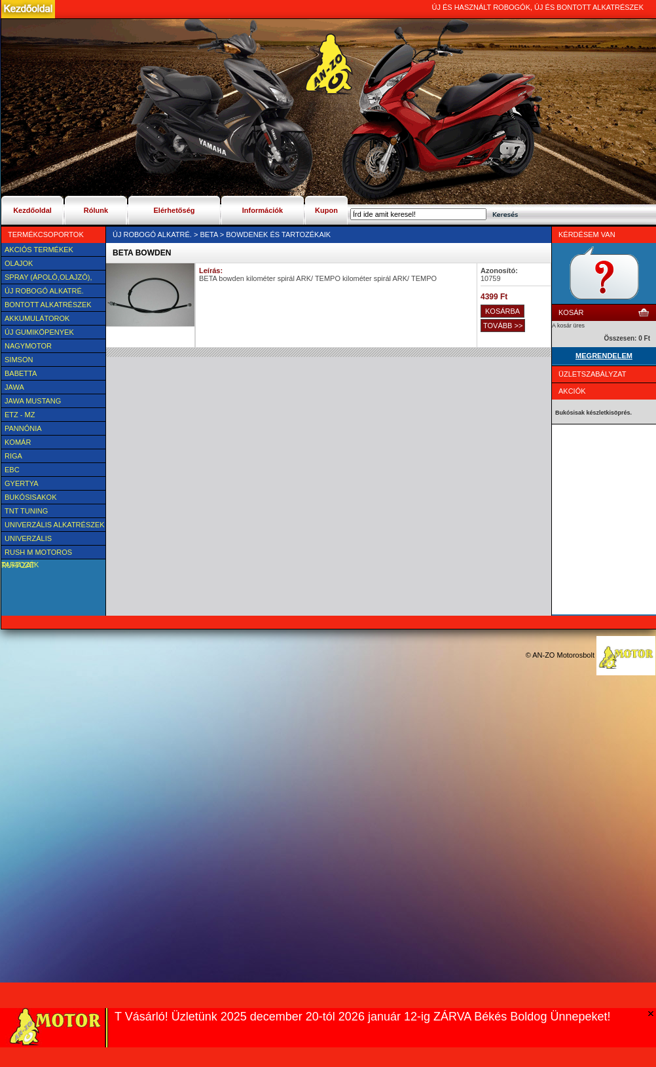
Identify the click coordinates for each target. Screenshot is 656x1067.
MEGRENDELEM (603, 356)
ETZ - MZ (20, 415)
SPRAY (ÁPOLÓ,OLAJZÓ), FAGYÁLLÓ (46, 278)
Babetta (21, 373)
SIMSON (19, 360)
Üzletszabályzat (592, 374)
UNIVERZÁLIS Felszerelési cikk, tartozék (38, 539)
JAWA (14, 387)
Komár (18, 442)
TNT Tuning (26, 511)
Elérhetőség (174, 210)
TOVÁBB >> (502, 325)
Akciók (572, 391)
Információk (262, 210)
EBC (12, 470)
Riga (13, 456)
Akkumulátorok (37, 318)
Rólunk (96, 210)
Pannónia (23, 428)
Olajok (19, 263)
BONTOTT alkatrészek (48, 305)
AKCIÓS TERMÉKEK (39, 249)
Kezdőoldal (32, 210)
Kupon (326, 210)
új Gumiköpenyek (39, 332)
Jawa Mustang (33, 401)
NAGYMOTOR (28, 346)
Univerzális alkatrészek (55, 525)
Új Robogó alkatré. (44, 291)
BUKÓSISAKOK (30, 497)
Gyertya (22, 483)
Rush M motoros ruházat (36, 553)
